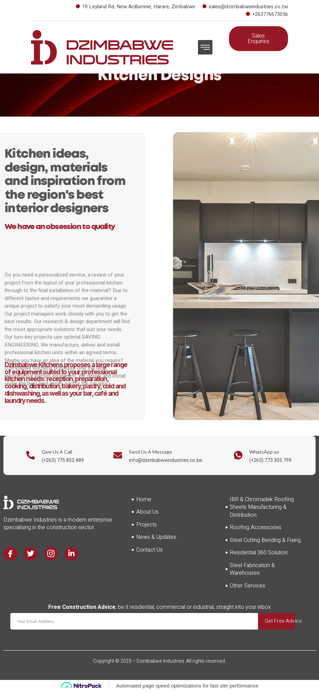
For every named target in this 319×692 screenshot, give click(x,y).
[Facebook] (10, 554)
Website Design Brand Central (160, 668)
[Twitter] (31, 554)
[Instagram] (53, 554)
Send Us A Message (150, 452)
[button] (205, 47)
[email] (142, 621)
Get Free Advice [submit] (295, 621)
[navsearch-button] (273, 60)
